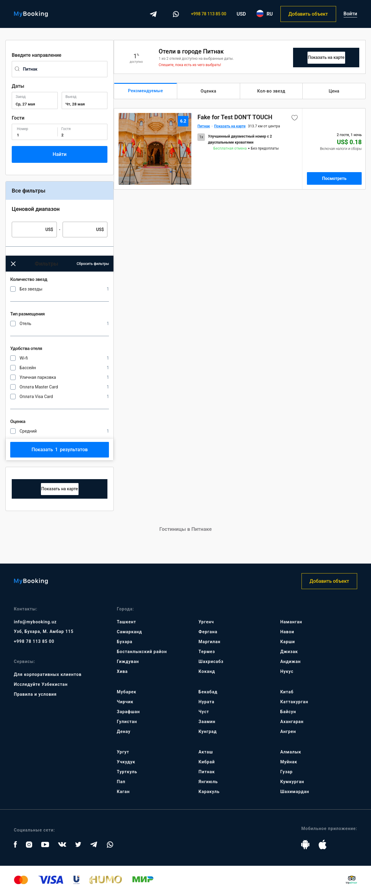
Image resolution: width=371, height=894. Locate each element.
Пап (121, 781)
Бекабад (208, 691)
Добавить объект (308, 14)
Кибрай (207, 761)
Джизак (289, 651)
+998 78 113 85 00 (208, 13)
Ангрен (288, 731)
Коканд (207, 671)
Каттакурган (294, 701)
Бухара (124, 641)
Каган (123, 791)
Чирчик (125, 701)
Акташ (206, 752)
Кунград (208, 731)
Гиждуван (128, 661)
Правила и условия (35, 694)
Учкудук (126, 761)
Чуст (204, 711)
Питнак (207, 771)
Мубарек (126, 691)
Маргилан (210, 641)
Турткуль (127, 771)
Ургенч (206, 621)
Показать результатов (60, 449)
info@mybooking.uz (35, 621)
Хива (122, 671)
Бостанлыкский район (142, 651)
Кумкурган (292, 781)
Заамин (207, 721)
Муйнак (288, 761)
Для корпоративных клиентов (48, 674)
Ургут (123, 752)
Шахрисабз (211, 661)
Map (60, 489)
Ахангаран (292, 721)
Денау (123, 731)
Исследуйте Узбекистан (41, 684)
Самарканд (129, 631)
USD (241, 14)
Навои (287, 631)
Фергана (208, 631)
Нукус (286, 671)
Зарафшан (128, 711)
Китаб (286, 691)
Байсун (288, 711)
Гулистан (127, 721)
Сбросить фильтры (93, 264)
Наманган (291, 621)
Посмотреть (334, 178)
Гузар (286, 771)
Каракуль (209, 791)
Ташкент (126, 621)
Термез (207, 651)
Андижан (290, 661)
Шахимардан (294, 791)
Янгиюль (208, 781)
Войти (350, 14)
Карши (287, 641)
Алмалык (290, 752)
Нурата (207, 701)
